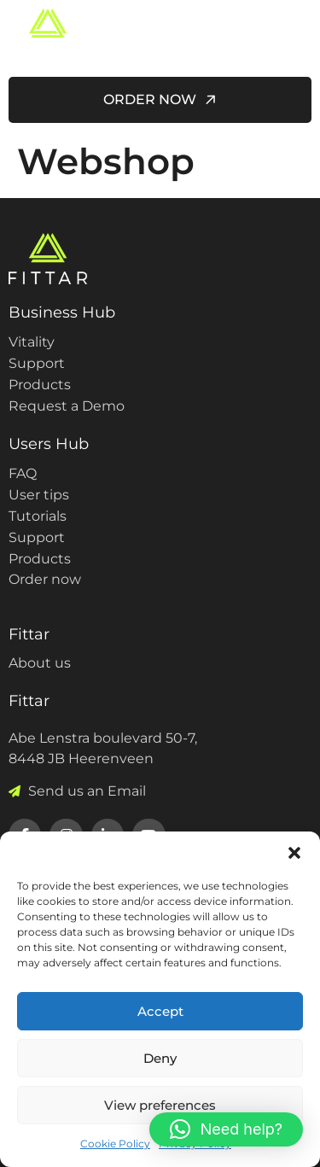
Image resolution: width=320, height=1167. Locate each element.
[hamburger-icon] (292, 34)
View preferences (160, 1105)
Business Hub (62, 312)
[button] (294, 852)
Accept (160, 1011)
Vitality (32, 342)
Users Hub (49, 444)
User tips (39, 495)
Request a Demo (67, 406)
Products (40, 384)
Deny (160, 1058)
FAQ (23, 473)
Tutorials (38, 516)
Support (37, 363)
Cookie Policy (115, 1143)
